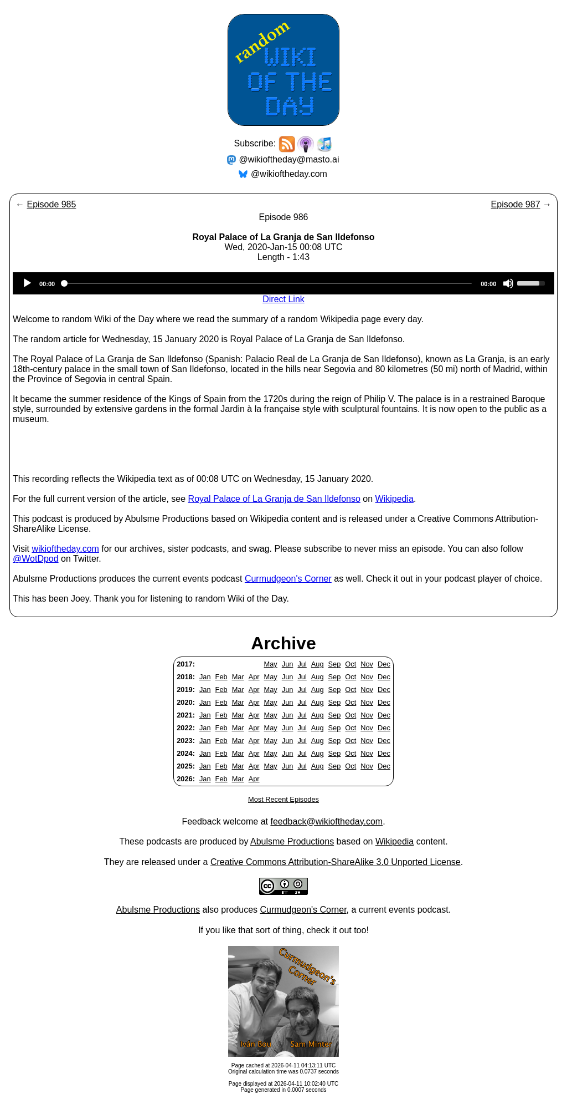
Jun (287, 664)
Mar (238, 677)
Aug (317, 664)
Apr (254, 677)
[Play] (27, 283)
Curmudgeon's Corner (288, 578)
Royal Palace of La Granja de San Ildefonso (274, 498)
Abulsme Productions (292, 841)
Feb (221, 677)
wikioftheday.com (65, 548)
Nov (366, 664)
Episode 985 (51, 204)
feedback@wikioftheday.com (326, 821)
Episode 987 (515, 204)
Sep (334, 664)
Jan (205, 677)
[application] (283, 283)
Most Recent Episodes (283, 799)
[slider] (268, 283)
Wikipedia (394, 498)
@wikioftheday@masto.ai (289, 159)
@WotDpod (36, 558)
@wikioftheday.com (289, 174)
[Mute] (508, 283)
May (270, 664)
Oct (350, 664)
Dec (384, 664)
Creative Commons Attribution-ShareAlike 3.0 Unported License (335, 862)
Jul (301, 664)
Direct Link (283, 299)
